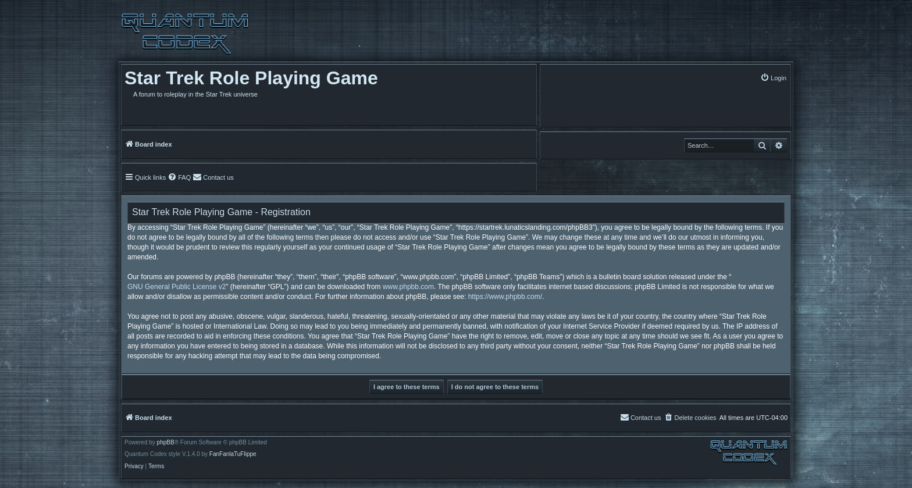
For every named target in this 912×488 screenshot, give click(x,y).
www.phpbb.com (408, 287)
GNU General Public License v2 (176, 287)
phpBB (165, 443)
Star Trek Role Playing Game (251, 77)
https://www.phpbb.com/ (505, 297)
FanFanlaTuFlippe (232, 454)
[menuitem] (773, 77)
